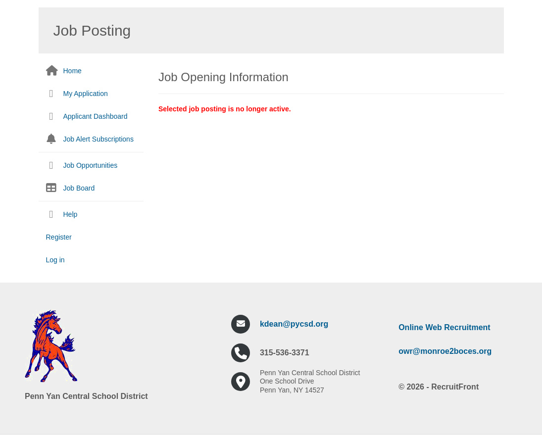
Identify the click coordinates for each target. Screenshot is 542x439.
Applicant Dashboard (95, 116)
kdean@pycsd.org (294, 324)
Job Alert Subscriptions (98, 139)
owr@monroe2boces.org (445, 351)
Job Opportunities (90, 165)
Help (70, 214)
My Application (85, 94)
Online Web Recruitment (444, 327)
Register (59, 237)
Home (72, 71)
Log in (55, 260)
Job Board (79, 188)
